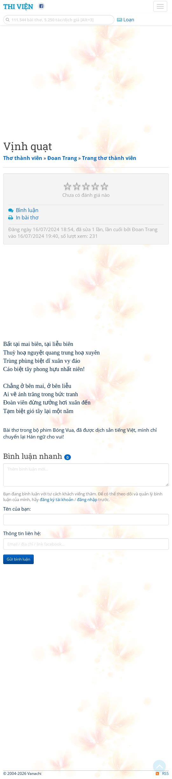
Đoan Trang (144, 229)
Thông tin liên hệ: (22, 533)
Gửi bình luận (18, 559)
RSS (162, 773)
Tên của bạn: (17, 509)
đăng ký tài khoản (56, 499)
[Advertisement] (86, 81)
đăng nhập (87, 499)
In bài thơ (27, 217)
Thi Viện (18, 6)
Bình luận (27, 210)
